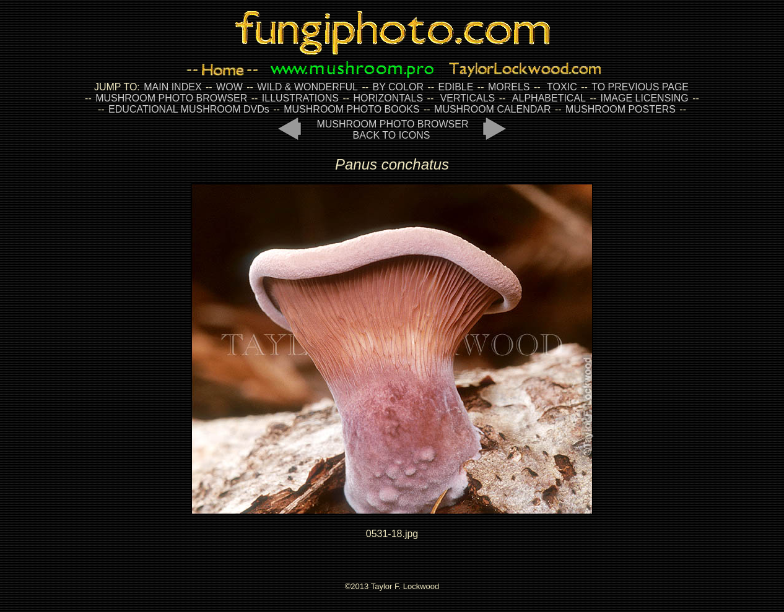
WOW (229, 87)
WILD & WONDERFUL (307, 87)
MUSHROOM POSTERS (620, 109)
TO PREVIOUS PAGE (640, 87)
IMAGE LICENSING (643, 98)
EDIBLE (455, 87)
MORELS (509, 87)
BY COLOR (398, 87)
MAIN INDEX (172, 87)
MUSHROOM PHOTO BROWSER (171, 98)
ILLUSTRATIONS (300, 98)
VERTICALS (467, 98)
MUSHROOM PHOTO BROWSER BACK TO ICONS (392, 129)
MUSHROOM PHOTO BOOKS (351, 109)
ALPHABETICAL (549, 98)
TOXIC (562, 87)
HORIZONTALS (389, 98)
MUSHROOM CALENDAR (492, 109)
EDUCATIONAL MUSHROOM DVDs (188, 109)
